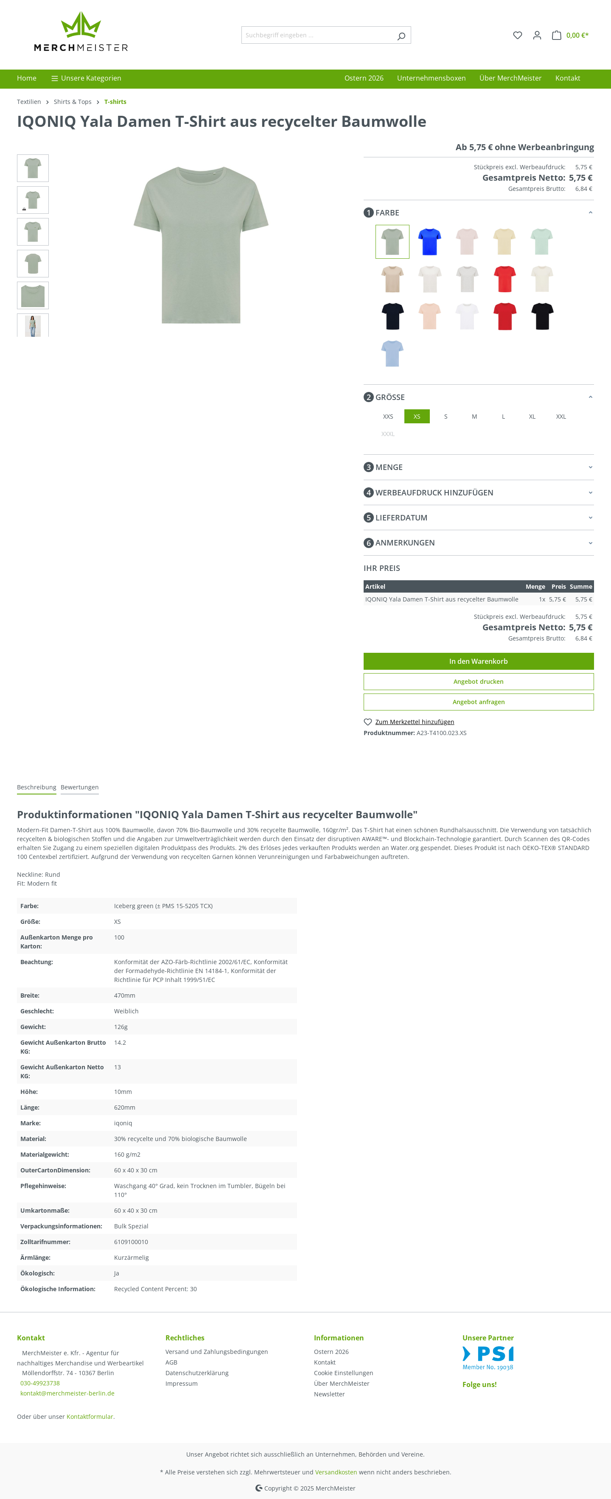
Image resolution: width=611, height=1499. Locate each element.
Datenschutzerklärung (197, 1373)
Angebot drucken (479, 681)
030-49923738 (40, 1383)
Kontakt (325, 1362)
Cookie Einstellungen (343, 1373)
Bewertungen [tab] (80, 787)
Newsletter (329, 1394)
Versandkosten (336, 1472)
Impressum (181, 1383)
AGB (171, 1362)
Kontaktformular (90, 1416)
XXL (561, 416)
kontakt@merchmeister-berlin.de (67, 1393)
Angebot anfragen (479, 702)
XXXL (388, 434)
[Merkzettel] (517, 35)
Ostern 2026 (331, 1352)
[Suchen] (401, 35)
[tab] (36, 787)
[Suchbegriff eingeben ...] (316, 35)
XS (417, 416)
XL (532, 416)
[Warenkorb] (570, 35)
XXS (388, 416)
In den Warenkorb (478, 661)
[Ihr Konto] (537, 35)
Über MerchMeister (342, 1383)
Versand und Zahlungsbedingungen (216, 1352)
